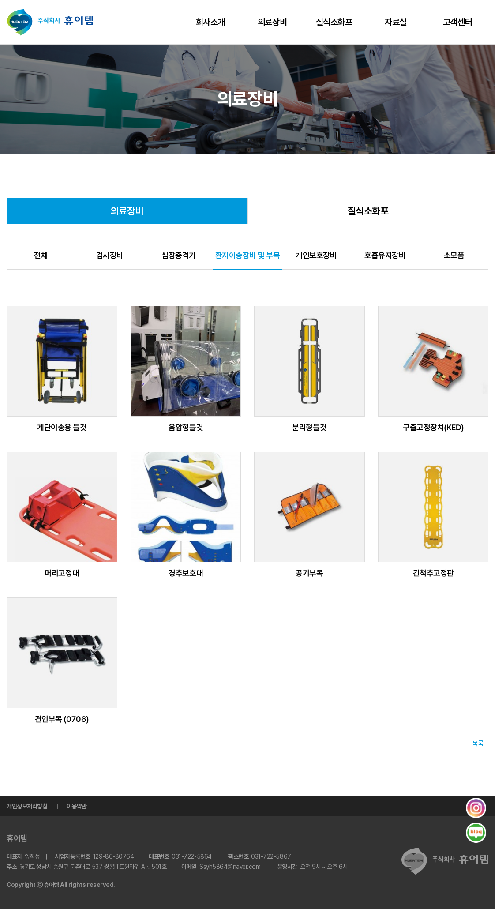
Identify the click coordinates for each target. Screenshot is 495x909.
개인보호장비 (316, 255)
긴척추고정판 (433, 573)
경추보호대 (186, 573)
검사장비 (110, 255)
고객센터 (457, 22)
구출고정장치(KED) (433, 427)
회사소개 (210, 22)
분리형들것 (309, 427)
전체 (41, 255)
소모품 (454, 255)
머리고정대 (62, 573)
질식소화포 (334, 22)
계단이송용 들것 (61, 427)
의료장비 (272, 22)
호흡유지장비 (384, 255)
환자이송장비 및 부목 (247, 255)
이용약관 (77, 806)
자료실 (396, 22)
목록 (478, 743)
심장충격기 (178, 255)
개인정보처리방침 (27, 806)
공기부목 (309, 573)
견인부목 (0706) (62, 719)
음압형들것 (186, 427)
